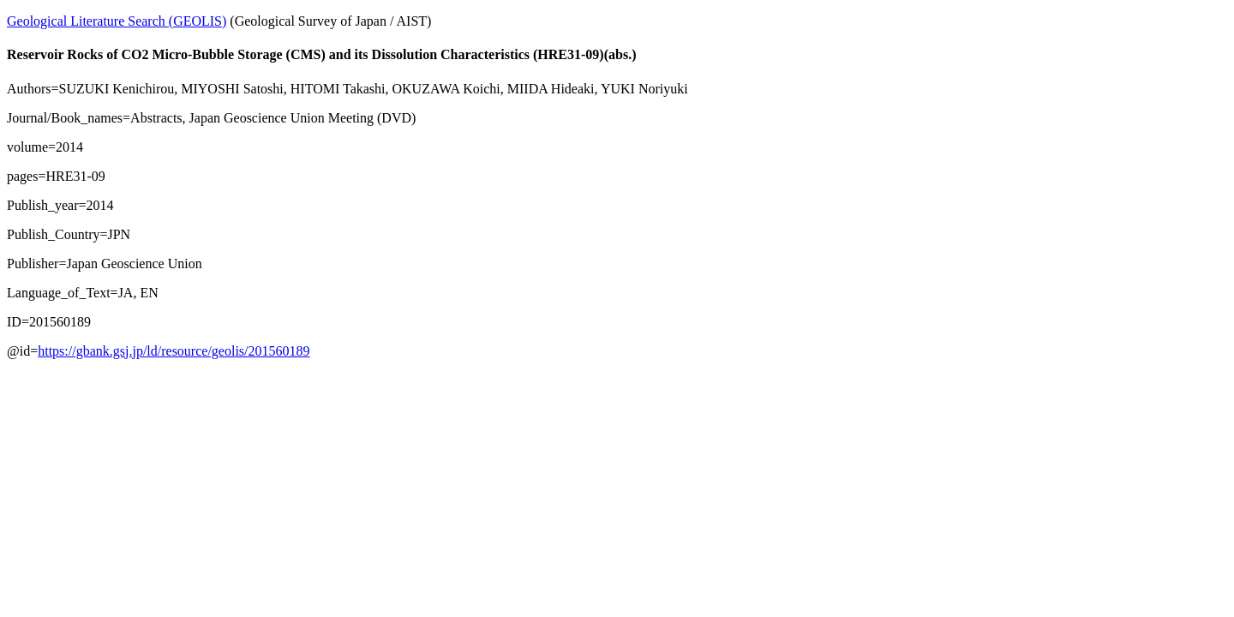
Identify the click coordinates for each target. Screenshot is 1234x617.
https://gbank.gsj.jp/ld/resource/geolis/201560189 (173, 351)
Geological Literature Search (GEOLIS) (116, 21)
